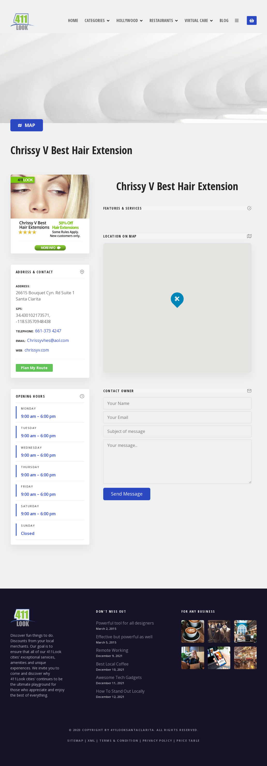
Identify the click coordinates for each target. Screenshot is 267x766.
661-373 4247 (48, 331)
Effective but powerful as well (124, 637)
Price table (187, 740)
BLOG (224, 20)
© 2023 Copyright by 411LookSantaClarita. (112, 730)
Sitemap (75, 740)
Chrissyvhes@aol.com (48, 340)
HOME (73, 20)
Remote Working (112, 650)
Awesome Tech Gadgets (119, 677)
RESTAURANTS (161, 20)
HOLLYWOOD (127, 20)
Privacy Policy (157, 740)
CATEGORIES (95, 20)
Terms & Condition (118, 740)
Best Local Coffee (112, 664)
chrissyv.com (37, 350)
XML (91, 740)
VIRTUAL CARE (196, 20)
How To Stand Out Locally (120, 691)
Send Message (127, 494)
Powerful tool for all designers (125, 623)
